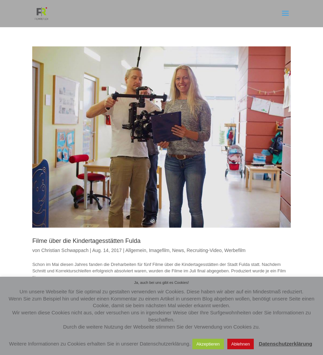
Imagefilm (159, 250)
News (178, 250)
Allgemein (135, 250)
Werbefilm (235, 250)
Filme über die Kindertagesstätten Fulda (86, 240)
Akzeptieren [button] (208, 344)
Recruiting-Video (204, 250)
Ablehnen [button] (240, 344)
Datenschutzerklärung (285, 344)
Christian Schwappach (65, 250)
